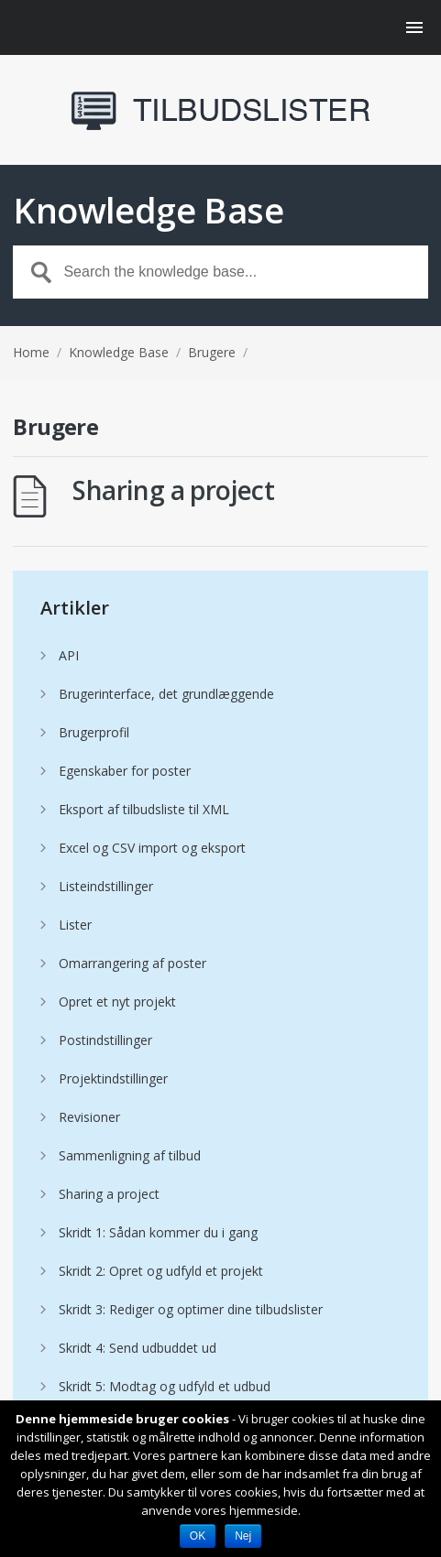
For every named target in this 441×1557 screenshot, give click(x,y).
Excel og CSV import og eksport (152, 847)
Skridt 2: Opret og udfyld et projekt (161, 1270)
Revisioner (89, 1117)
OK (197, 1536)
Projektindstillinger (113, 1078)
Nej (243, 1536)
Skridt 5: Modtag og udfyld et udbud (164, 1386)
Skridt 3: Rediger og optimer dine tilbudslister (191, 1309)
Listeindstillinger (106, 886)
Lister (75, 924)
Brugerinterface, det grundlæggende (166, 693)
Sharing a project (173, 490)
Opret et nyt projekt (117, 1001)
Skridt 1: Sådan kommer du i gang (158, 1232)
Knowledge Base (119, 352)
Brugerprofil (94, 732)
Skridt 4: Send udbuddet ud (137, 1347)
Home (31, 352)
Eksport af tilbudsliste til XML (144, 809)
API (69, 655)
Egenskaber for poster (125, 770)
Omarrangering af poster (132, 963)
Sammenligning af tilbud (130, 1155)
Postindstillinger (105, 1040)
